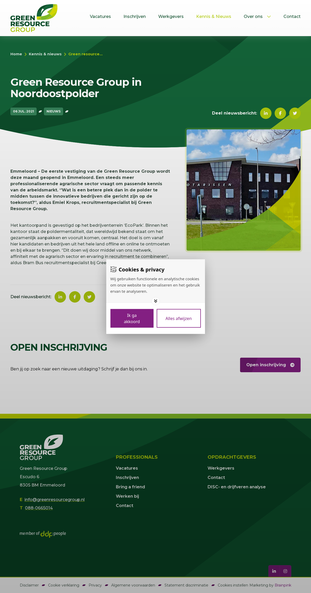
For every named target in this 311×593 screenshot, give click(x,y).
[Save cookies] (132, 318)
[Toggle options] (155, 301)
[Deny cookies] (179, 318)
